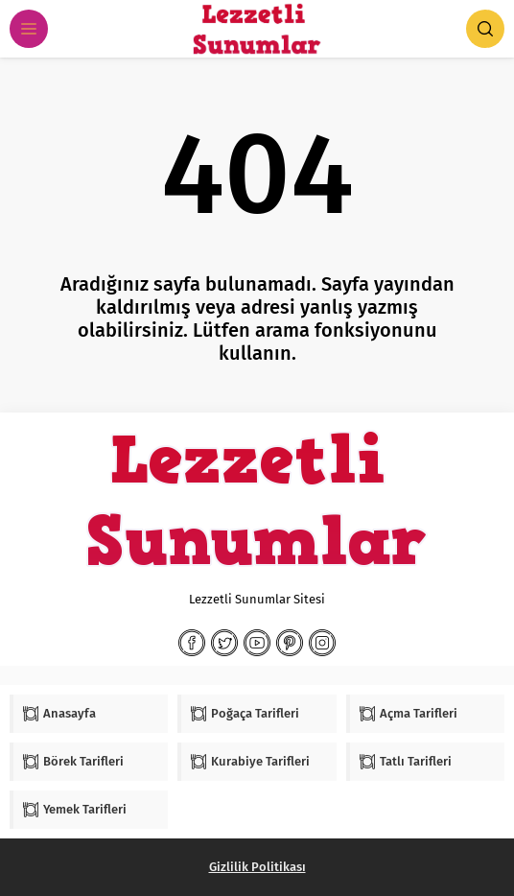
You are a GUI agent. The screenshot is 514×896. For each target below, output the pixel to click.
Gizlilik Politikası (257, 867)
